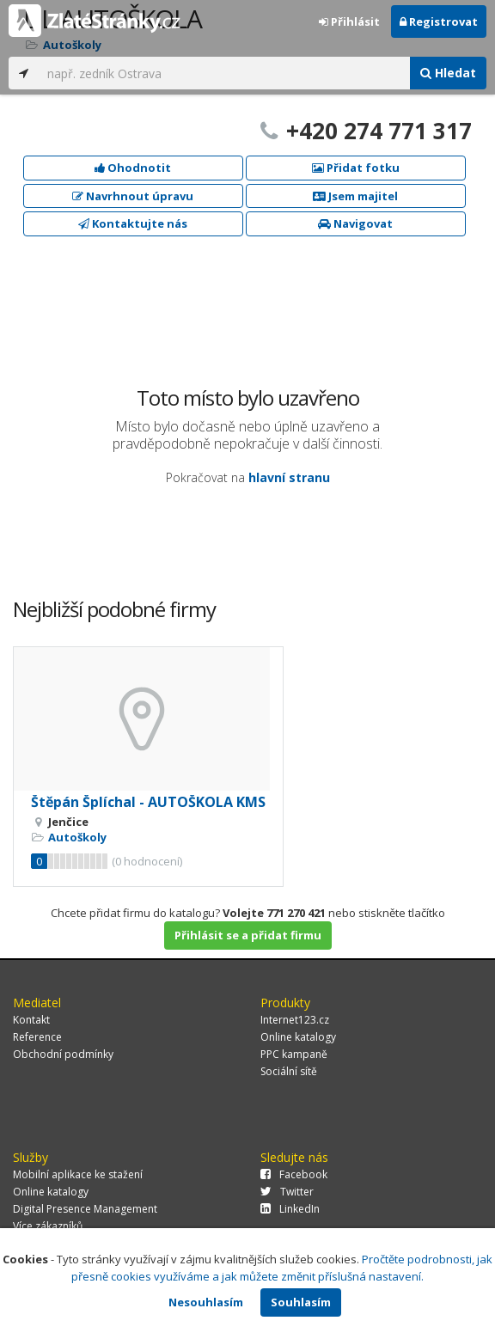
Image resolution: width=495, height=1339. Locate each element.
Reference (37, 1037)
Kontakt (31, 1019)
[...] (224, 73)
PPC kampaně (293, 1054)
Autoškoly (77, 837)
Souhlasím (301, 1302)
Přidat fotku (356, 167)
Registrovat (439, 21)
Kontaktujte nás (132, 223)
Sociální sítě (288, 1071)
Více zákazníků (47, 1226)
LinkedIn (290, 1208)
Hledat (448, 72)
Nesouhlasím (205, 1302)
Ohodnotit (133, 167)
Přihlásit (349, 21)
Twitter (287, 1191)
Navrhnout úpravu (132, 196)
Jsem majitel (355, 196)
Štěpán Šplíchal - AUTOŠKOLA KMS (148, 801)
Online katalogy (298, 1037)
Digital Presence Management (85, 1208)
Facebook (293, 1174)
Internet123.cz (294, 1019)
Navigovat (355, 223)
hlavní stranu (289, 477)
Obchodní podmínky (63, 1054)
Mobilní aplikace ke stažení (78, 1174)
